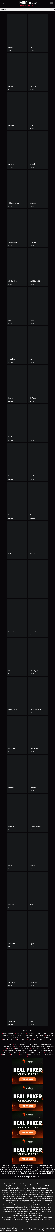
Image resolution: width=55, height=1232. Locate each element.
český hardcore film (37, 1046)
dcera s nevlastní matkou (11, 1038)
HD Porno (39, 1205)
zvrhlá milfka (30, 1033)
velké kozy (12, 1211)
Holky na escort (34, 1220)
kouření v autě (8, 1050)
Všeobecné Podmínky (35, 1229)
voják (29, 1040)
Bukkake (20, 1035)
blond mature (37, 1038)
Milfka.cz (28, 4)
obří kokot (28, 1035)
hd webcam (47, 1038)
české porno (8, 1042)
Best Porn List (21, 1217)
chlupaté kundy (23, 1192)
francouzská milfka (45, 1044)
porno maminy (16, 1194)
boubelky (47, 1196)
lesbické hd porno (36, 1052)
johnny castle (35, 1048)
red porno (16, 1203)
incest (28, 1196)
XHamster (44, 1207)
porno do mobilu (14, 1190)
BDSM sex (41, 1194)
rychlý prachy (10, 1196)
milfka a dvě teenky (33, 1054)
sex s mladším (38, 1040)
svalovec (22, 1054)
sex (40, 1209)
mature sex (41, 1203)
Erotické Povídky (41, 1229)
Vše (27, 1057)
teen (24, 1209)
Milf (38, 1033)
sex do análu (49, 1035)
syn (29, 1044)
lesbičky (26, 1198)
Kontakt (27, 1228)
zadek (35, 1044)
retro (11, 1209)
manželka (22, 1044)
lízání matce (49, 1040)
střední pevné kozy (8, 1040)
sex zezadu (50, 1046)
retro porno (43, 1198)
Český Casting (14, 1205)
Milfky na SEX (47, 1217)
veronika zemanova (48, 1054)
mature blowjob (6, 1046)
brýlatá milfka (20, 1040)
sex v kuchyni (38, 1035)
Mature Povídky (20, 1184)
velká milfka (48, 1052)
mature (32, 1190)
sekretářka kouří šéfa (8, 1035)
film (15, 1044)
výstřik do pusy (33, 1050)
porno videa (23, 1207)
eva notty (13, 1054)
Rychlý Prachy (9, 1184)
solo (15, 1046)
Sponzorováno (49, 1228)
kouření (9, 1048)
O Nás (23, 1229)
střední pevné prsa (46, 1050)
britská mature (26, 1038)
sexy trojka (7, 1044)
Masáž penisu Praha (21, 1220)
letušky (33, 1042)
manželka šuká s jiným (21, 1048)
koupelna (6, 1052)
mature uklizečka (7, 1033)
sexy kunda (25, 1042)
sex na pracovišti (20, 1050)
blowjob (14, 1052)
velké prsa (45, 1048)
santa (17, 1042)
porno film (27, 1201)
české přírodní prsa (44, 1042)
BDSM (37, 1192)
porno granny (49, 1192)
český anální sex (47, 1033)
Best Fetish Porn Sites (34, 1217)
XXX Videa (6, 1207)
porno (17, 1186)
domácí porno (19, 1033)
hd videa (11, 1201)
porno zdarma (38, 1186)
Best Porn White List (8, 1217)
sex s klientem (24, 1046)
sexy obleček (23, 1052)
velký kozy (31, 1211)
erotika (13, 1188)
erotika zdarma (39, 1188)
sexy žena (4, 1054)
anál (35, 1213)
